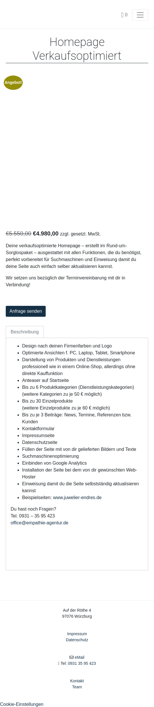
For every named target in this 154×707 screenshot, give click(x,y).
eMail (79, 657)
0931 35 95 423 (82, 663)
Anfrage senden (25, 311)
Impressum (77, 633)
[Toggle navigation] (140, 15)
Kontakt (77, 681)
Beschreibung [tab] (25, 331)
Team (77, 687)
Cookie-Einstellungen (21, 704)
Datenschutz (77, 640)
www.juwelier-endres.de (77, 497)
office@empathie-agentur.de (39, 522)
